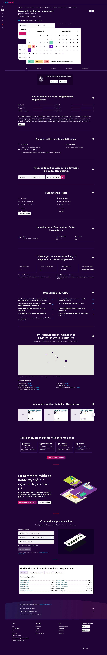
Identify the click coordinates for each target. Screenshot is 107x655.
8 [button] (47, 42)
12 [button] (36, 46)
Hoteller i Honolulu (60, 580)
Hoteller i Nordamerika (29, 7)
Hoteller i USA (39, 7)
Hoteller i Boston (60, 588)
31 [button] (29, 57)
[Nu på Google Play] (54, 82)
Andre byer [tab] (24, 572)
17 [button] (29, 50)
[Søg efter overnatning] (2, 10)
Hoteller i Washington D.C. (26, 590)
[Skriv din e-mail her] (37, 542)
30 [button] (51, 53)
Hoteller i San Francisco (62, 586)
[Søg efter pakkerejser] (2, 16)
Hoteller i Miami (24, 584)
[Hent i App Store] (63, 82)
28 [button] (44, 53)
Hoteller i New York (24, 580)
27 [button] (40, 53)
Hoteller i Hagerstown (57, 7)
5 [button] (36, 42)
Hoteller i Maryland (47, 7)
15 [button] (47, 46)
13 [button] (40, 46)
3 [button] (29, 42)
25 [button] (33, 53)
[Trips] (2, 20)
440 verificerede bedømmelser (34, 20)
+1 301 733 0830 (22, 18)
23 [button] (51, 50)
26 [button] (36, 53)
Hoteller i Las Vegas (24, 582)
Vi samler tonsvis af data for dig (57, 611)
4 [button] (33, 42)
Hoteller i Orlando (24, 586)
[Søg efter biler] (2, 13)
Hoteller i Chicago (24, 588)
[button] (2, 2)
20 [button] (40, 50)
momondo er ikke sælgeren (57, 609)
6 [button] (40, 42)
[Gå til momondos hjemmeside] (10, 2)
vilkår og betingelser (43, 552)
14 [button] (44, 46)
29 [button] (47, 53)
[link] (56, 457)
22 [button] (47, 50)
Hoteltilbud (20, 7)
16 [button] (51, 46)
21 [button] (44, 50)
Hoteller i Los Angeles (61, 582)
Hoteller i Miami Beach (61, 584)
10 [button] (29, 46)
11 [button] (33, 46)
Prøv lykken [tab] (48, 572)
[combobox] (37, 533)
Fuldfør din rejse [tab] (59, 572)
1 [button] (47, 39)
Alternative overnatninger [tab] (36, 572)
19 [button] (36, 50)
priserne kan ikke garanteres (45, 604)
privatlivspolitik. (21, 553)
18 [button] (33, 50)
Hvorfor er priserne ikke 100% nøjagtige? (57, 614)
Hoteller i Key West (61, 590)
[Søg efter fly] (2, 6)
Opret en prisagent (80, 448)
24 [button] (29, 53)
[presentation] (63, 81)
